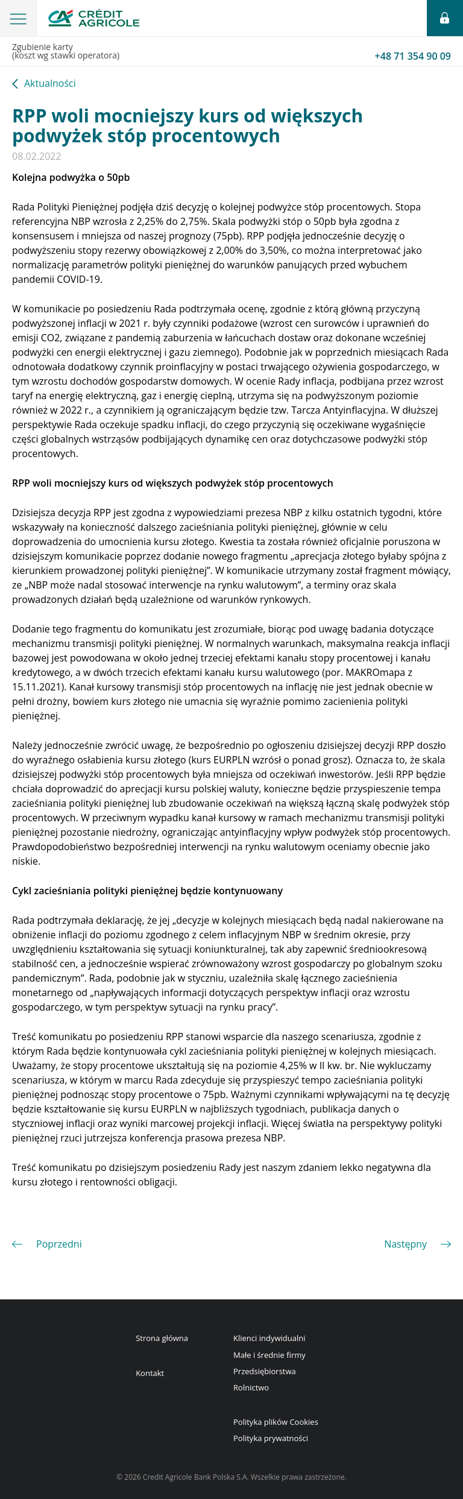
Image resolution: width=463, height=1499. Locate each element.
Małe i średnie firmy (269, 1354)
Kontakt (150, 1373)
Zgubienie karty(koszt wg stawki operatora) (231, 52)
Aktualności (50, 84)
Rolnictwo (251, 1387)
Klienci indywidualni (269, 1338)
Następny (405, 1244)
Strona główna (162, 1338)
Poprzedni (59, 1244)
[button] (18, 18)
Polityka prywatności (270, 1438)
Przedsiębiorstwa (264, 1371)
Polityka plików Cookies (275, 1421)
